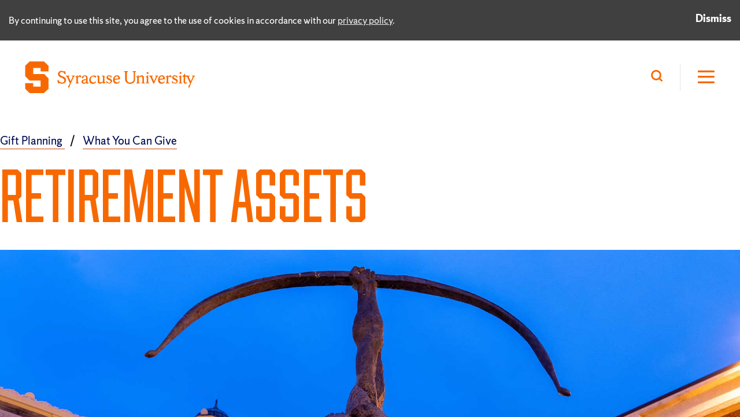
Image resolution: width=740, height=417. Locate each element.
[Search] (659, 77)
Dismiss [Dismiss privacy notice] (713, 18)
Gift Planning (32, 140)
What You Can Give (130, 140)
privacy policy (365, 20)
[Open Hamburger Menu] (698, 77)
